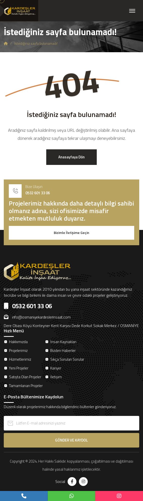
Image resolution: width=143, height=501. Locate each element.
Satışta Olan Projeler (25, 377)
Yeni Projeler (18, 368)
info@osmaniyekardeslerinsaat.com (37, 317)
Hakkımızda (18, 342)
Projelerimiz (18, 350)
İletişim (56, 377)
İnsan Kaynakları (63, 342)
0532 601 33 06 (37, 193)
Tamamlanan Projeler (26, 386)
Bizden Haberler (63, 350)
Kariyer (55, 368)
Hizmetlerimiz (20, 359)
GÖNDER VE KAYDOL (71, 440)
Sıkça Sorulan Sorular (67, 359)
